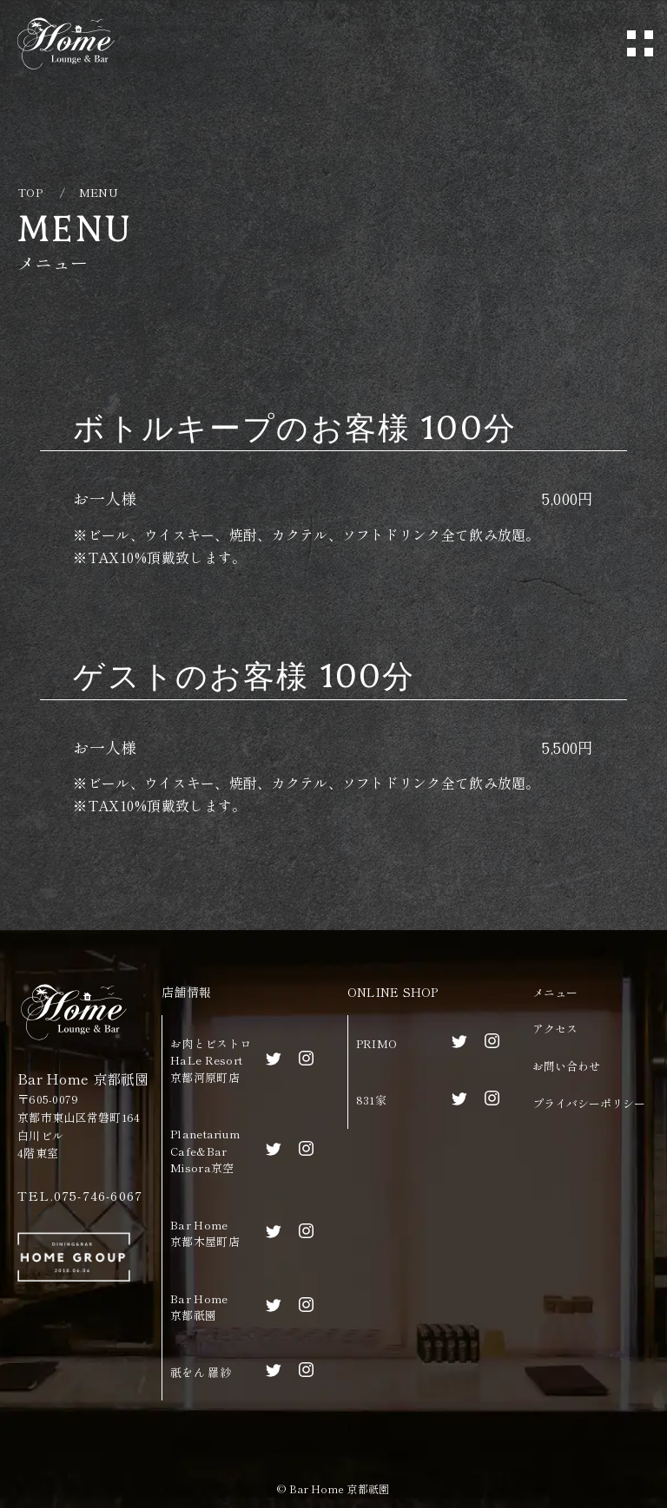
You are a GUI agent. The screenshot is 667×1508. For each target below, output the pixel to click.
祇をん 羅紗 (200, 1372)
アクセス (555, 1028)
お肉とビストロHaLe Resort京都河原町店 (210, 1060)
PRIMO (376, 1043)
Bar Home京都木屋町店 (205, 1233)
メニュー (555, 992)
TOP (30, 192)
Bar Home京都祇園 (199, 1307)
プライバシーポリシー (588, 1103)
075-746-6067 (98, 1195)
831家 (371, 1100)
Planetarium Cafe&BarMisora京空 (205, 1150)
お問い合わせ (566, 1066)
